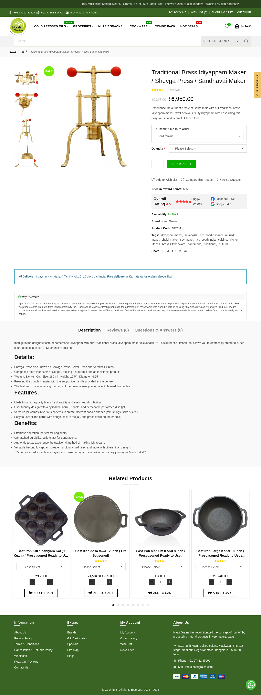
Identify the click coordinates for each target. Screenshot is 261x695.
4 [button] (128, 605)
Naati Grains (169, 221)
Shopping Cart (222, 12)
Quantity (157, 148)
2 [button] (118, 605)
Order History (128, 638)
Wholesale (21, 656)
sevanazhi (191, 235)
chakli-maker (170, 239)
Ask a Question (231, 179)
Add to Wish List (166, 179)
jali (197, 239)
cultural (223, 244)
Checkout (244, 12)
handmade (194, 244)
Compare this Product (199, 179)
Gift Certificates (77, 638)
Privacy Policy (23, 638)
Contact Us (21, 667)
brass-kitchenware (173, 244)
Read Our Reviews (26, 661)
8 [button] (148, 605)
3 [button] (123, 605)
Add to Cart (181, 163)
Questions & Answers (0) (159, 330)
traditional (210, 244)
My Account (177, 12)
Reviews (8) (117, 330)
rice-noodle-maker (211, 235)
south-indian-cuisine (214, 239)
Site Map (73, 650)
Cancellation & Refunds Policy (33, 650)
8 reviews (174, 89)
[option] (26, 77)
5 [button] (133, 605)
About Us (20, 632)
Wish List (126, 644)
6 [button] (138, 605)
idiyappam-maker (171, 235)
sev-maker (187, 239)
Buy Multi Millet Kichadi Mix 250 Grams (110, 4)
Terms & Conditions (26, 644)
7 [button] (143, 605)
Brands (71, 632)
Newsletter (127, 650)
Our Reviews (257, 84)
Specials (72, 644)
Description (89, 330)
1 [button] (113, 605)
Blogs (70, 656)
